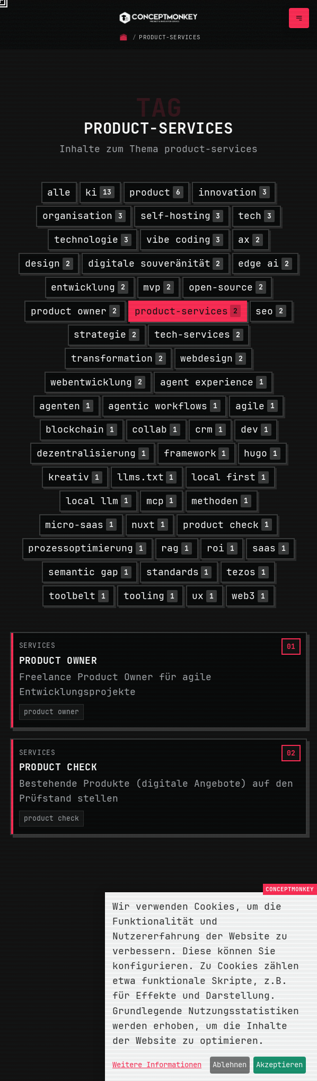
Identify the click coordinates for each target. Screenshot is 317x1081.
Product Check (58, 767)
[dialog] (211, 986)
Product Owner (58, 660)
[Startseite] (123, 37)
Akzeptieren (279, 1064)
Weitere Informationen (156, 1064)
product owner (51, 711)
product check (51, 818)
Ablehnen (229, 1064)
